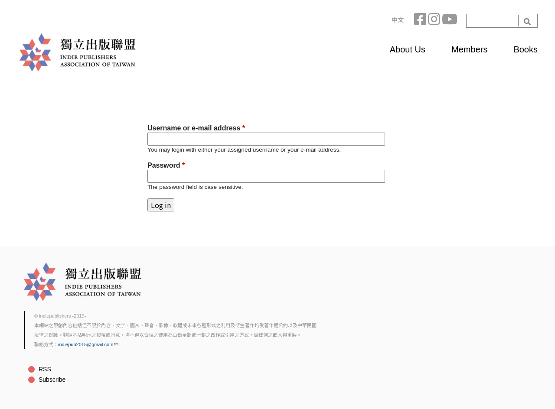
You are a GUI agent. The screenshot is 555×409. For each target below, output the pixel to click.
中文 (398, 19)
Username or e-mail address (196, 128)
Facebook (421, 21)
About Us (407, 49)
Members (469, 49)
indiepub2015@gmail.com (88, 344)
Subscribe (52, 379)
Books (525, 49)
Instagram (435, 21)
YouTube (449, 21)
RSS (45, 369)
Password (166, 165)
